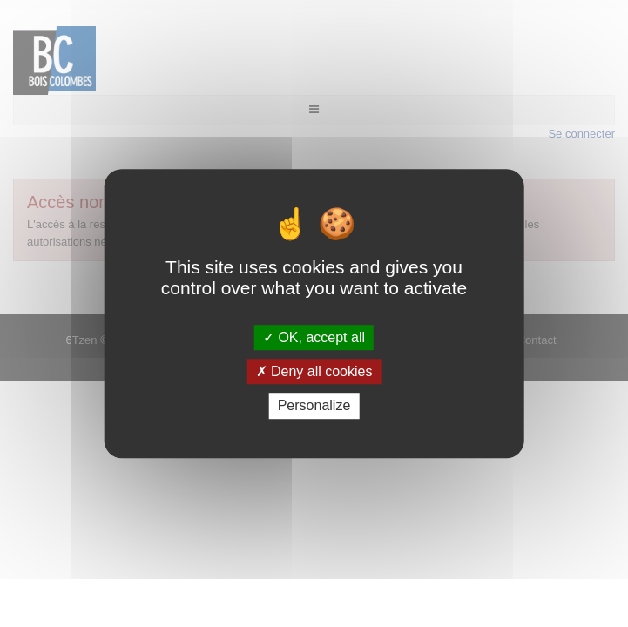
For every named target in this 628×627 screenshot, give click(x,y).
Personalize (314, 406)
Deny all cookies (314, 371)
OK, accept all (314, 337)
